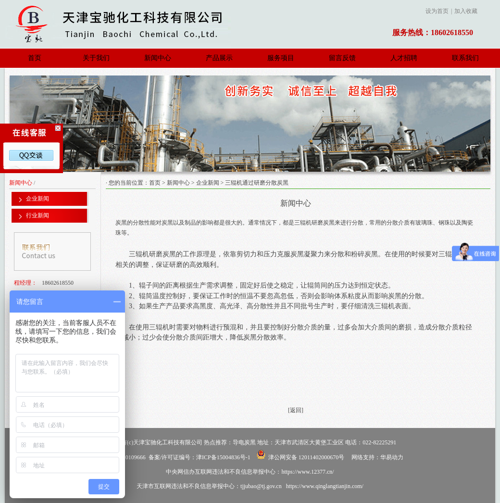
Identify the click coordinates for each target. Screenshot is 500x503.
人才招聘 (403, 58)
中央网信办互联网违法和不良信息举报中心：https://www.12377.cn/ (250, 471)
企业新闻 (207, 182)
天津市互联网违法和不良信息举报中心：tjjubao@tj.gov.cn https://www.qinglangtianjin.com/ (250, 486)
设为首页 (437, 11)
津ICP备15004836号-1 (223, 457)
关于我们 (96, 58)
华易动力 (391, 457)
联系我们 (465, 58)
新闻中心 (157, 58)
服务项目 (280, 58)
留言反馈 (342, 58)
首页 (34, 58)
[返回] (295, 410)
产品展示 (219, 58)
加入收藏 (465, 11)
